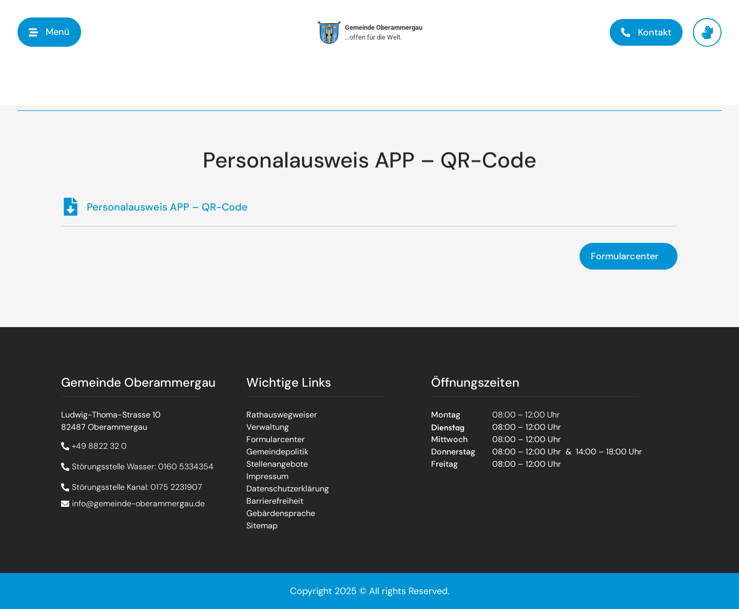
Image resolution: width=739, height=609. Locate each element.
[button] (49, 32)
